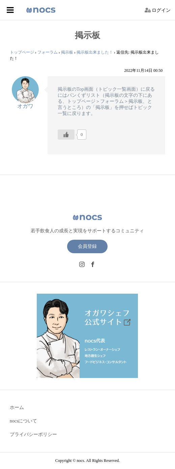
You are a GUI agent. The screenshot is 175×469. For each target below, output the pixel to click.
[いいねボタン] (66, 134)
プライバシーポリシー (33, 434)
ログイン (161, 10)
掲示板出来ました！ (95, 52)
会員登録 (87, 246)
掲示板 (67, 52)
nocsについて (23, 420)
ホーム (17, 407)
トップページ (22, 52)
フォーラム (47, 52)
